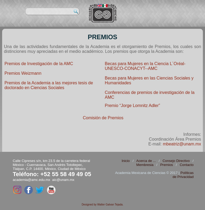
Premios (166, 165)
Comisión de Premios (103, 118)
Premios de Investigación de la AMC (39, 63)
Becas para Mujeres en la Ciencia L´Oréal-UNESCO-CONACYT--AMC (145, 66)
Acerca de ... (146, 161)
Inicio (126, 161)
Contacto (187, 165)
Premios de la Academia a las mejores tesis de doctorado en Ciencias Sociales (49, 85)
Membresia (144, 165)
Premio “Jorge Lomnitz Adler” (132, 105)
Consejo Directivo (176, 161)
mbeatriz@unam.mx (182, 144)
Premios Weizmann (23, 73)
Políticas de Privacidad (183, 175)
